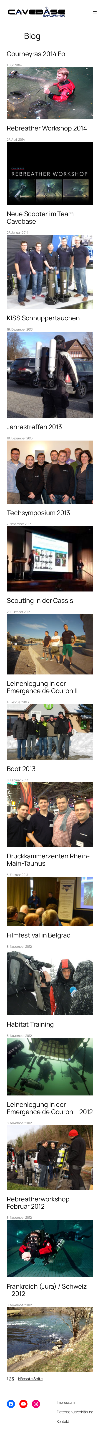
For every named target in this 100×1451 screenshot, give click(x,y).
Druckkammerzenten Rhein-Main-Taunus (48, 859)
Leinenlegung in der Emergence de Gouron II (42, 687)
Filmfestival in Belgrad (39, 935)
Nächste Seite (30, 1378)
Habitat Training (30, 1024)
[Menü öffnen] (95, 12)
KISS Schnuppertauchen (43, 318)
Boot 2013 (21, 768)
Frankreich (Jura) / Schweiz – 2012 (47, 1290)
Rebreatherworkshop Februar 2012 (38, 1202)
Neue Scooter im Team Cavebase (40, 217)
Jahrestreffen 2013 (34, 427)
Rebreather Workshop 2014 (47, 128)
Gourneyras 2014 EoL (38, 54)
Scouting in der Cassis (40, 600)
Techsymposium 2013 (38, 512)
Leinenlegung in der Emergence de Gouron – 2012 (50, 1108)
